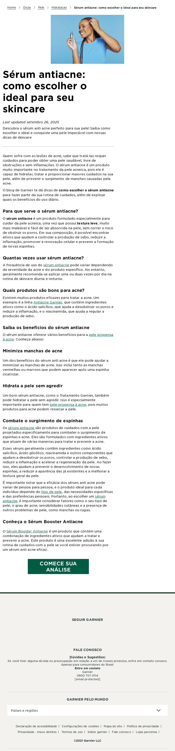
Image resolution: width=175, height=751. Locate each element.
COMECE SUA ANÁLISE (58, 566)
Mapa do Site (113, 726)
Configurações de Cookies (80, 726)
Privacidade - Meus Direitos (37, 732)
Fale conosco (121, 732)
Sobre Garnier (97, 732)
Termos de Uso (72, 732)
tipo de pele (51, 492)
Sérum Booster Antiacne (27, 531)
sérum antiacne (56, 265)
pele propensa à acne (68, 404)
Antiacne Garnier (47, 302)
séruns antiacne (21, 428)
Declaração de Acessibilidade (36, 726)
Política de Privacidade (143, 726)
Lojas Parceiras (146, 732)
